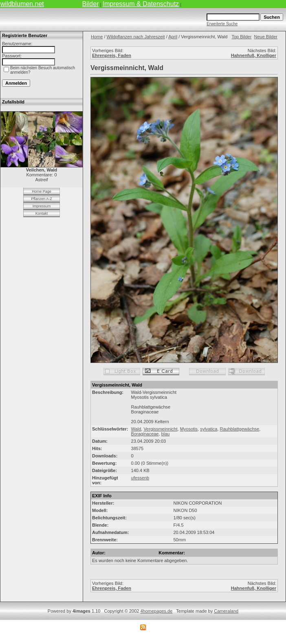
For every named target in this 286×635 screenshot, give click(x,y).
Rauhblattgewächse (240, 428)
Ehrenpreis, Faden (111, 55)
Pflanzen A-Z (41, 199)
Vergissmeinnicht (160, 428)
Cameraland (226, 611)
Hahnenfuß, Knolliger (253, 55)
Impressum (42, 206)
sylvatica (208, 428)
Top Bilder (241, 36)
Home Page (41, 191)
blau (165, 433)
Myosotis (189, 428)
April (172, 36)
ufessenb (140, 477)
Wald (136, 428)
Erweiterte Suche (222, 24)
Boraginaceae (145, 433)
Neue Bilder (265, 36)
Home (97, 36)
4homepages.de (156, 611)
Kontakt (41, 213)
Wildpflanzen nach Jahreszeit (136, 36)
